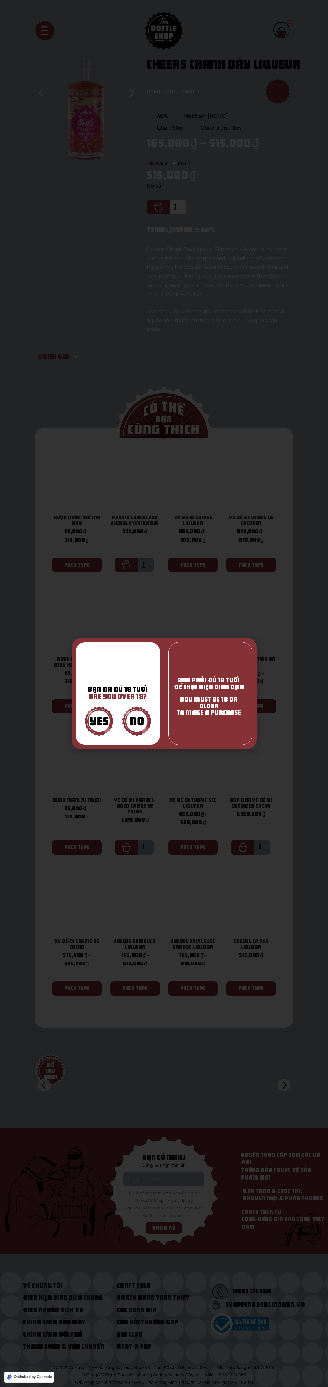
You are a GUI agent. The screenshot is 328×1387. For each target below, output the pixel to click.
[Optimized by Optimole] (29, 1377)
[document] (164, 693)
